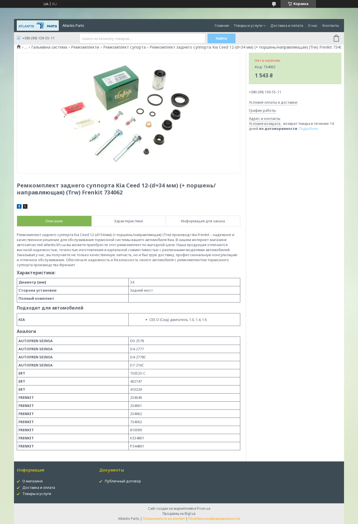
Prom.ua (203, 508)
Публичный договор (123, 480)
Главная (222, 25)
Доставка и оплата (286, 25)
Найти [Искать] (221, 38)
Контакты (330, 25)
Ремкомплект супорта (124, 47)
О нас (313, 25)
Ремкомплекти (85, 47)
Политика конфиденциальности (214, 518)
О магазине (32, 480)
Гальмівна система (49, 47)
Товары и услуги (248, 25)
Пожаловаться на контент (164, 518)
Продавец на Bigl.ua (179, 513)
